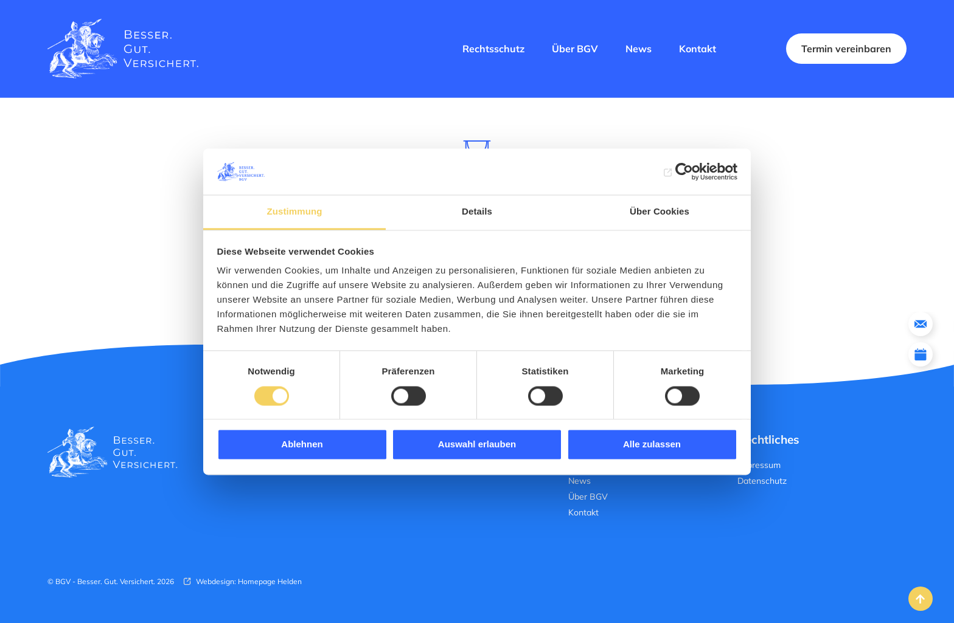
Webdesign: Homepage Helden (248, 581)
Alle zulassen (652, 444)
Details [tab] (477, 212)
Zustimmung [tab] (294, 212)
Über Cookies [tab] (659, 212)
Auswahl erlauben (477, 444)
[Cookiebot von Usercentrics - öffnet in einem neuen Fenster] (684, 171)
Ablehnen (301, 444)
